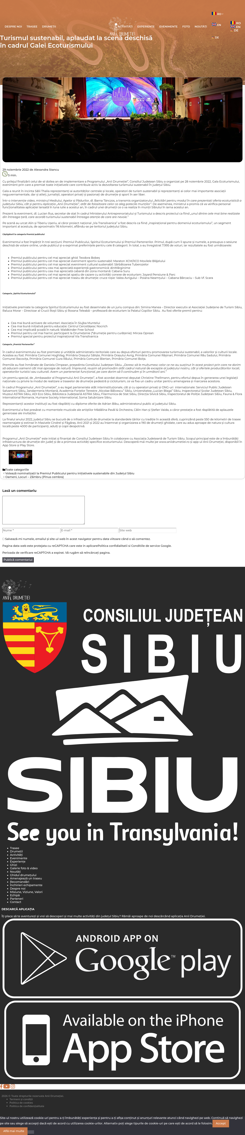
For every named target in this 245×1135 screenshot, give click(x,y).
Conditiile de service (145, 546)
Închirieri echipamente (26, 885)
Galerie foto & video (24, 868)
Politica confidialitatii (113, 546)
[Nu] (31, 1132)
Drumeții (49, 26)
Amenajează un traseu (26, 878)
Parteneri (16, 898)
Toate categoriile (17, 469)
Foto (186, 26)
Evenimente (168, 26)
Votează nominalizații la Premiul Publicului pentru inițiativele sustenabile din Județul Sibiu (69, 473)
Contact (15, 902)
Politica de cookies (21, 1102)
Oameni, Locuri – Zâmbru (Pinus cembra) (34, 477)
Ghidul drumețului (23, 875)
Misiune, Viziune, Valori (26, 892)
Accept (221, 1123)
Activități (16, 855)
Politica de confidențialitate (27, 1106)
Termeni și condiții (21, 1099)
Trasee (32, 26)
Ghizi (13, 865)
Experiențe (146, 26)
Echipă (15, 895)
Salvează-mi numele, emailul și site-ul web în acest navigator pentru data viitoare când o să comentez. (77, 539)
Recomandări (19, 882)
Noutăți (201, 26)
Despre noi (13, 26)
